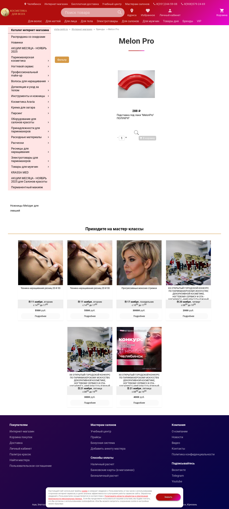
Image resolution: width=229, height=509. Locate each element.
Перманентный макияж (27, 187)
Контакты (178, 448)
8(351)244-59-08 (165, 4)
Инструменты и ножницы (28, 96)
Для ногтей (53, 21)
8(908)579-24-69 (193, 4)
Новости (177, 437)
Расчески (17, 142)
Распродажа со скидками (28, 36)
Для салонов (130, 21)
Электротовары (107, 21)
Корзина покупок (21, 437)
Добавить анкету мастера (108, 448)
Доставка (16, 442)
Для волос (35, 21)
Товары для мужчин (24, 166)
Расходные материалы (26, 137)
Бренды (188, 21)
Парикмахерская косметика (22, 59)
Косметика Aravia (23, 101)
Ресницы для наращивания (20, 150)
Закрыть (168, 497)
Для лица (70, 21)
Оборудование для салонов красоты (23, 120)
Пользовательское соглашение (31, 465)
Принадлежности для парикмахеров (25, 129)
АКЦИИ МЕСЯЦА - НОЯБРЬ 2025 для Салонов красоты (29, 179)
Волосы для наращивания (28, 81)
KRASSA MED (20, 172)
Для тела (87, 21)
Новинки (17, 42)
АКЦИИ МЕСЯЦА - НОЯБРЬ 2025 (29, 50)
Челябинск (32, 4)
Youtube (177, 481)
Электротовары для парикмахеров (24, 159)
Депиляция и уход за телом (25, 88)
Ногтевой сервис (22, 66)
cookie (84, 491)
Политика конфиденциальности (193, 454)
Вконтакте (179, 470)
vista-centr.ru (61, 29)
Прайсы (96, 437)
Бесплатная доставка (85, 4)
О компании (179, 431)
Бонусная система (103, 442)
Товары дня (171, 21)
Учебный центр (112, 4)
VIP (199, 21)
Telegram (178, 475)
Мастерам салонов (137, 4)
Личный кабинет (21, 448)
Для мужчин (151, 21)
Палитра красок (20, 454)
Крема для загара (23, 107)
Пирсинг (16, 113)
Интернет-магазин (56, 4)
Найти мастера (20, 460)
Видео (176, 442)
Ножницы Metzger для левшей (24, 208)
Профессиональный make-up (24, 73)
